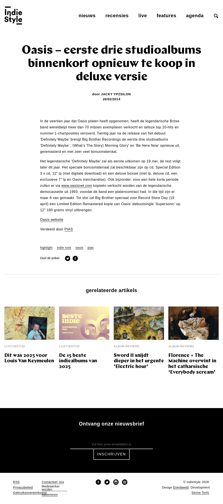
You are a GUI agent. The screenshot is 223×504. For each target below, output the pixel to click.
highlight (46, 247)
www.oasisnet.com (76, 185)
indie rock (64, 247)
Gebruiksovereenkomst (30, 492)
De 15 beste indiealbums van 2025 (78, 361)
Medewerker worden (51, 488)
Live (143, 15)
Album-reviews (127, 346)
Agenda (195, 15)
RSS (16, 482)
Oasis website (51, 219)
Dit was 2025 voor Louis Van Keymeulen (29, 358)
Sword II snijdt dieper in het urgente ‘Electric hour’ (139, 361)
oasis (79, 247)
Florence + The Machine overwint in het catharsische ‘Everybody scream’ (192, 364)
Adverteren (50, 494)
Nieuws (87, 15)
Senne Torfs (200, 492)
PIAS (68, 229)
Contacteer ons (53, 482)
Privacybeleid (23, 487)
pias (91, 247)
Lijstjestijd (14, 346)
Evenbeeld (181, 487)
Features (166, 15)
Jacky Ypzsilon (116, 94)
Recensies (117, 15)
